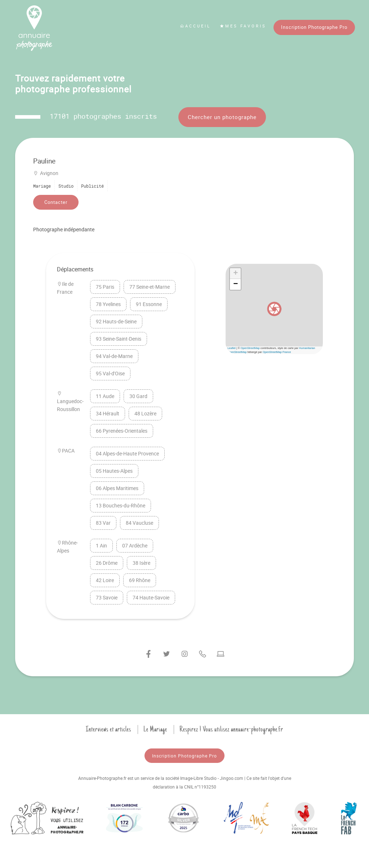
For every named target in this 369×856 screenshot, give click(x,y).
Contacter (55, 202)
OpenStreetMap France (277, 352)
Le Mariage (155, 729)
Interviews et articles (108, 729)
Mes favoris (243, 26)
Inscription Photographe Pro (314, 27)
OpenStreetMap (250, 348)
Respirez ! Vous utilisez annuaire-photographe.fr (231, 729)
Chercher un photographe (222, 117)
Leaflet (231, 348)
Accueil (195, 26)
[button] (274, 309)
